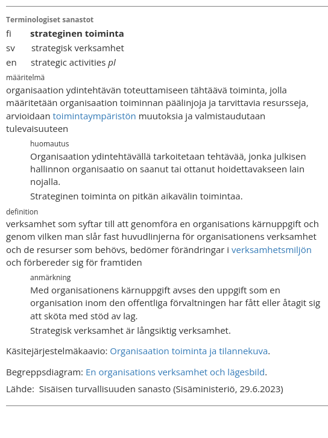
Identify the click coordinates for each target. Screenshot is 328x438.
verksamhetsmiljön (272, 249)
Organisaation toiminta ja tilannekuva (189, 351)
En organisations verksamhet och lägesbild (175, 372)
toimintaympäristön (94, 116)
